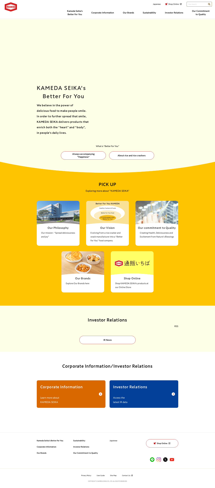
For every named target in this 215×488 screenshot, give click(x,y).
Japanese (113, 441)
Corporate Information (46, 447)
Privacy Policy (86, 475)
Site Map (113, 475)
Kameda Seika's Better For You (50, 441)
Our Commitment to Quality (85, 453)
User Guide (101, 475)
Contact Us (127, 475)
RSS (176, 326)
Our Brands (41, 453)
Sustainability (79, 441)
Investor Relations (81, 447)
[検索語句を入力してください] (197, 5)
